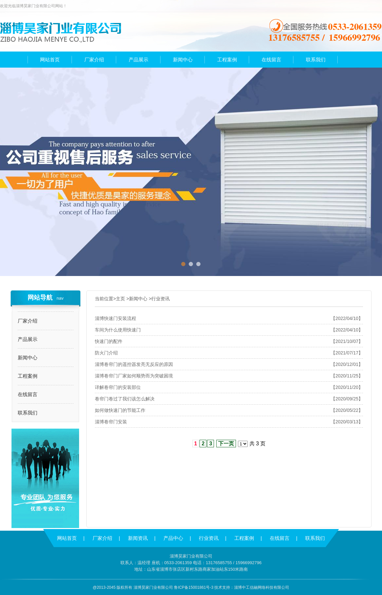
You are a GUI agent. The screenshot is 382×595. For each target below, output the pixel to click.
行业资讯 (160, 298)
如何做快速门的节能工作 (120, 410)
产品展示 (27, 339)
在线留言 (27, 394)
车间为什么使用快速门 (118, 329)
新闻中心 (27, 357)
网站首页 (67, 538)
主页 (120, 298)
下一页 (226, 443)
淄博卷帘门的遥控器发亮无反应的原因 (134, 364)
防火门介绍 (106, 352)
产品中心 (173, 538)
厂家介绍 (27, 321)
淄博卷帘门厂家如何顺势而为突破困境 (134, 375)
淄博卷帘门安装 (111, 421)
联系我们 (27, 412)
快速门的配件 (108, 341)
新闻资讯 (138, 538)
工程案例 (27, 376)
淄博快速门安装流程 (115, 318)
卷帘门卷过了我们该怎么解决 (125, 398)
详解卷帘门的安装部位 (118, 387)
